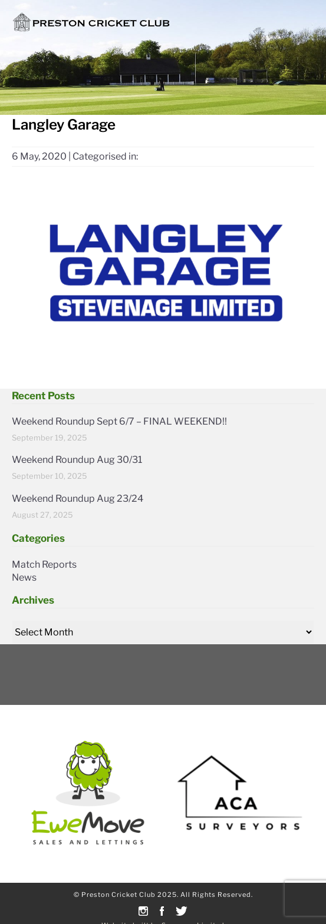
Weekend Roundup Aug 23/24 (77, 498)
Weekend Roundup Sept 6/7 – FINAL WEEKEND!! (119, 421)
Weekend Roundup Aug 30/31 (77, 459)
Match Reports (44, 564)
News (24, 577)
